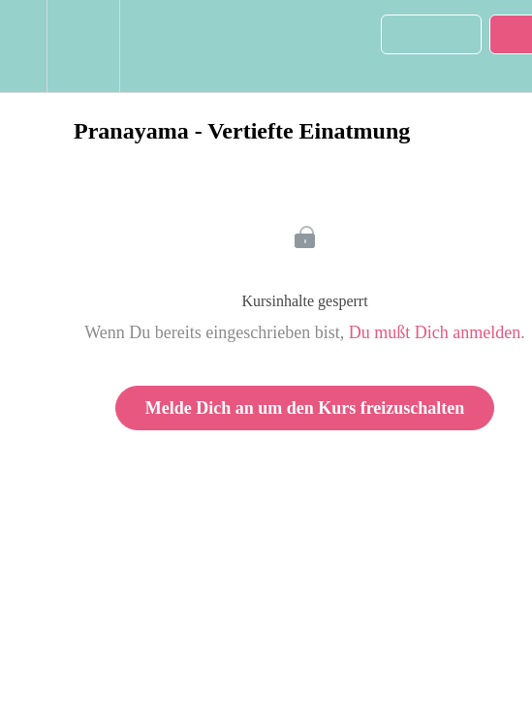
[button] (23, 46)
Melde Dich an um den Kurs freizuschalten (305, 408)
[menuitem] (83, 46)
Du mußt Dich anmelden (434, 332)
